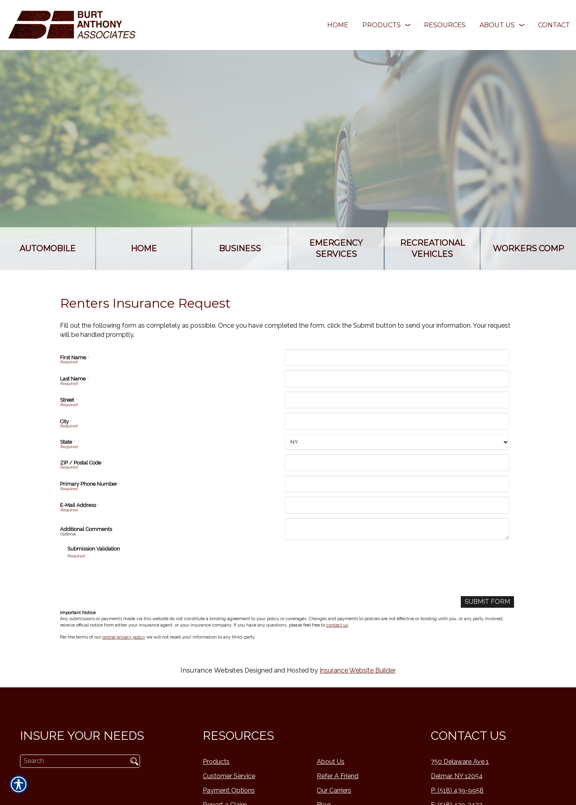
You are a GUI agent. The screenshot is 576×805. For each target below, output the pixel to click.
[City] (396, 421)
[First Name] (396, 357)
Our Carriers (334, 790)
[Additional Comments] (396, 529)
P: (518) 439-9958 (457, 790)
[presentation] (128, 574)
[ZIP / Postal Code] (396, 462)
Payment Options (229, 790)
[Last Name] (396, 378)
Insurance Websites (211, 670)
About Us (330, 761)
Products (216, 761)
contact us (337, 625)
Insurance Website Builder (358, 670)
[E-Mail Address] (396, 505)
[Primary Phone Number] (396, 484)
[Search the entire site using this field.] (71, 761)
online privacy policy (123, 637)
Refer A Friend (337, 776)
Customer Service (229, 776)
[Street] (396, 400)
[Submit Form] (487, 602)
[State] (396, 442)
